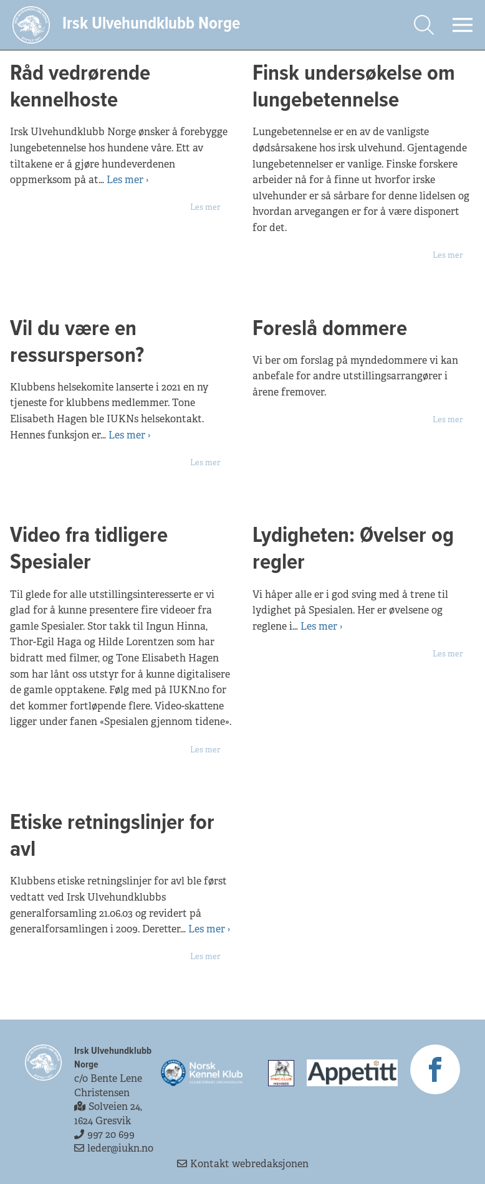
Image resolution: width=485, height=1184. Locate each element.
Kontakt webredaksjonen (243, 1163)
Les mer (205, 207)
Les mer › (127, 179)
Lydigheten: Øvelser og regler (353, 549)
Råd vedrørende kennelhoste (80, 87)
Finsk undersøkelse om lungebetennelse (353, 87)
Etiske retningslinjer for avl (112, 836)
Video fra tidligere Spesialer (89, 549)
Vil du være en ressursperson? (79, 343)
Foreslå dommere (329, 329)
